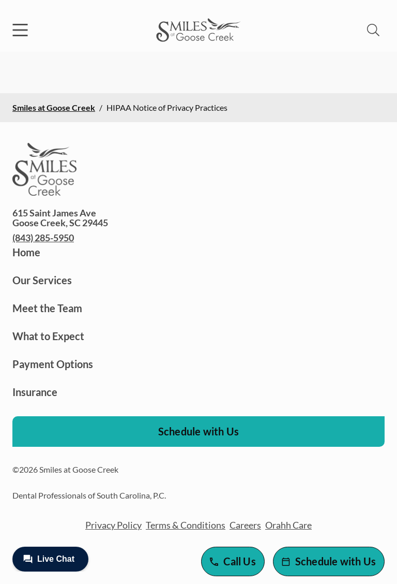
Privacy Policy (113, 525)
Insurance (34, 392)
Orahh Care (288, 525)
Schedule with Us (198, 431)
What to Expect (48, 336)
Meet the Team (47, 308)
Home (26, 252)
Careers (245, 525)
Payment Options (52, 364)
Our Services (42, 280)
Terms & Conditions (185, 525)
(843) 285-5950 (43, 237)
